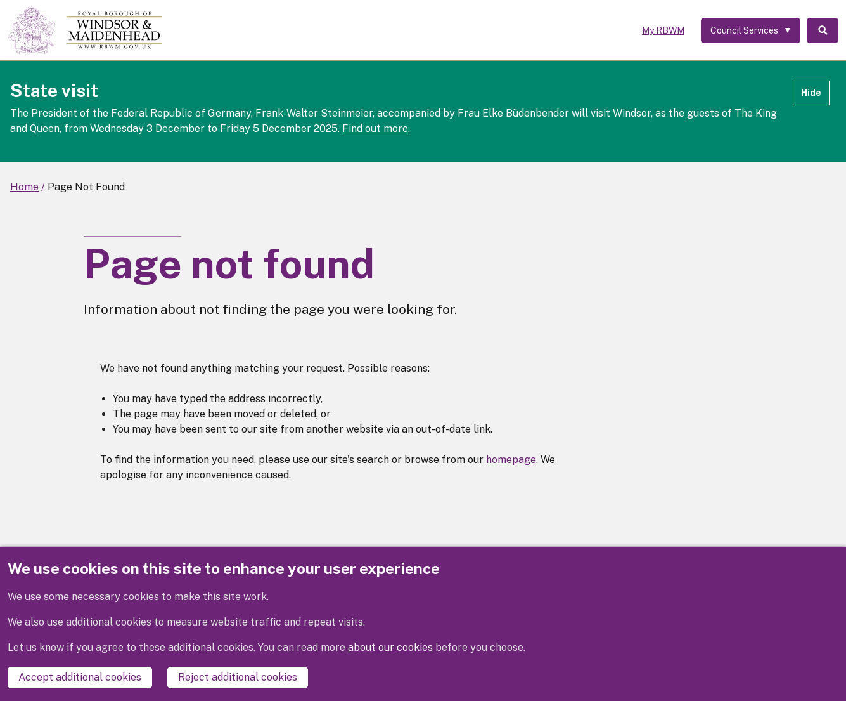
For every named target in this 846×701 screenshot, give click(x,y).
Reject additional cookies (237, 677)
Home (24, 187)
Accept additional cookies (79, 677)
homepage (511, 460)
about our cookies (390, 647)
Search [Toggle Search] (822, 30)
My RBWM (663, 30)
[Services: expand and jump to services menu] (750, 30)
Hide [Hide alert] (811, 93)
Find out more (375, 128)
